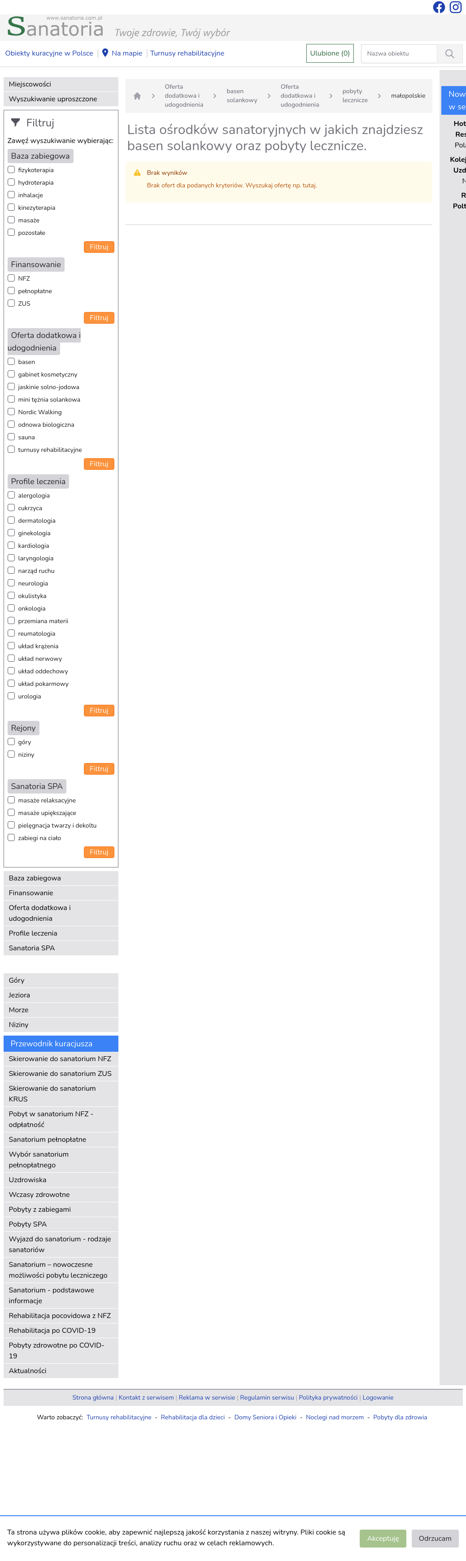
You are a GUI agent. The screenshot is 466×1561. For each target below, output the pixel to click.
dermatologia (37, 520)
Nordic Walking (40, 412)
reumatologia (37, 633)
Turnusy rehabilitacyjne (187, 53)
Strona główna (93, 1397)
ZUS (24, 303)
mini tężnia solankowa (49, 399)
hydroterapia (36, 182)
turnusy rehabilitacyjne (50, 450)
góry (24, 742)
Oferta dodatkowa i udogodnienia (40, 913)
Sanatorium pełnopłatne (48, 1140)
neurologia (33, 583)
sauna (26, 437)
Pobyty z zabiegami (40, 1209)
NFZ (24, 278)
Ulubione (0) (330, 53)
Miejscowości (30, 84)
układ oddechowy (43, 671)
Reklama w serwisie (207, 1397)
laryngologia (36, 558)
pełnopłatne (35, 291)
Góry (17, 980)
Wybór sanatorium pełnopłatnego (39, 1159)
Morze (19, 1010)
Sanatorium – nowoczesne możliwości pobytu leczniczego (58, 1270)
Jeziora (19, 995)
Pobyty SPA (28, 1224)
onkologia (32, 608)
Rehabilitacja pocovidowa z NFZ (60, 1316)
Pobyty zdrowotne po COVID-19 (57, 1350)
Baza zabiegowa (35, 878)
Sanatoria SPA (32, 948)
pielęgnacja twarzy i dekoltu (57, 825)
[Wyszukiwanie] (450, 53)
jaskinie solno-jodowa (49, 387)
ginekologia (34, 533)
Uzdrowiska (28, 1180)
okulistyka (32, 596)
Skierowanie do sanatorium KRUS (52, 1094)
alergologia (34, 495)
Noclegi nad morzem (335, 1417)
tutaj (309, 185)
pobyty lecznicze (355, 95)
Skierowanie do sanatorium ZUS (60, 1074)
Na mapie (121, 53)
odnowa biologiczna (46, 425)
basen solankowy (241, 95)
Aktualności (28, 1371)
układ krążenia (38, 646)
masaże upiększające (47, 813)
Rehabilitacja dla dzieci (193, 1417)
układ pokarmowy (43, 684)
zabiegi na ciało (39, 838)
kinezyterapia (37, 208)
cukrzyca (30, 508)
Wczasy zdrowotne (39, 1195)
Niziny (19, 1025)
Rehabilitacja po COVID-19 (52, 1331)
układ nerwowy (40, 659)
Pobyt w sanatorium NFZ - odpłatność (51, 1119)
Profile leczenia (33, 933)
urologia (29, 696)
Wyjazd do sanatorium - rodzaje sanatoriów (60, 1244)
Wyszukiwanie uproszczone (53, 99)
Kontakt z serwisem (146, 1397)
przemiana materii (43, 621)
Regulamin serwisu (267, 1397)
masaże (28, 220)
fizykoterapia (36, 170)
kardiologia (33, 546)
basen (26, 362)
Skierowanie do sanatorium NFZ (60, 1059)
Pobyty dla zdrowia (400, 1417)
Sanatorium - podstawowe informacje (52, 1295)
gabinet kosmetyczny (48, 374)
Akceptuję (383, 1539)
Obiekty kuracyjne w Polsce (49, 53)
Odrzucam (435, 1539)
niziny (26, 754)
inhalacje (30, 195)
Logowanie (378, 1397)
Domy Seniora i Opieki (265, 1417)
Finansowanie (31, 893)
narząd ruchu (36, 571)
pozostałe (32, 233)
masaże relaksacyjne (47, 800)
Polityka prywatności (328, 1397)
